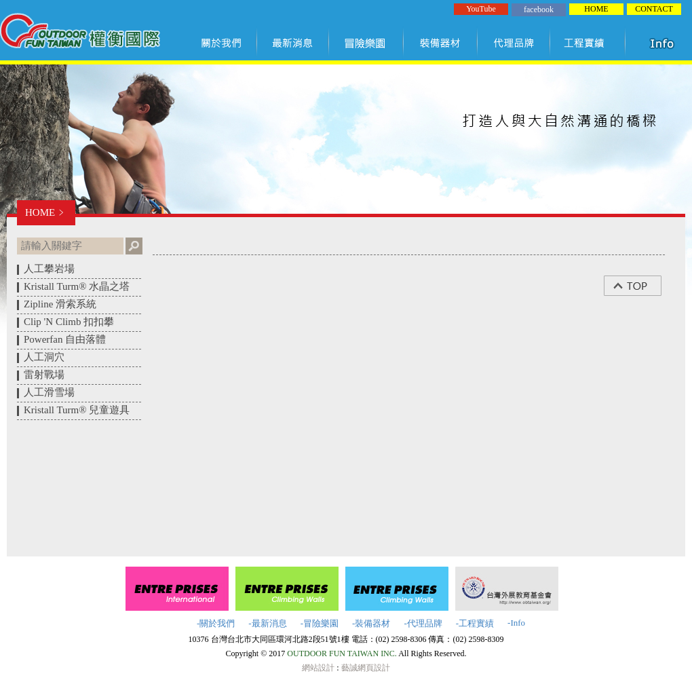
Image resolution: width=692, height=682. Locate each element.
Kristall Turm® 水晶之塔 (77, 286)
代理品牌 (514, 43)
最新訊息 (293, 43)
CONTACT (654, 9)
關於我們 (224, 43)
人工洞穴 (44, 357)
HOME (596, 9)
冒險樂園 (366, 43)
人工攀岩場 (49, 268)
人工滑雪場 (49, 392)
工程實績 (590, 43)
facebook (539, 9)
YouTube (481, 9)
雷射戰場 (44, 374)
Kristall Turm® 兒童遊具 (77, 409)
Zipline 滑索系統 (60, 304)
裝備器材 (441, 43)
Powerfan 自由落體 (65, 339)
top (639, 286)
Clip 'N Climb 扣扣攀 (69, 321)
